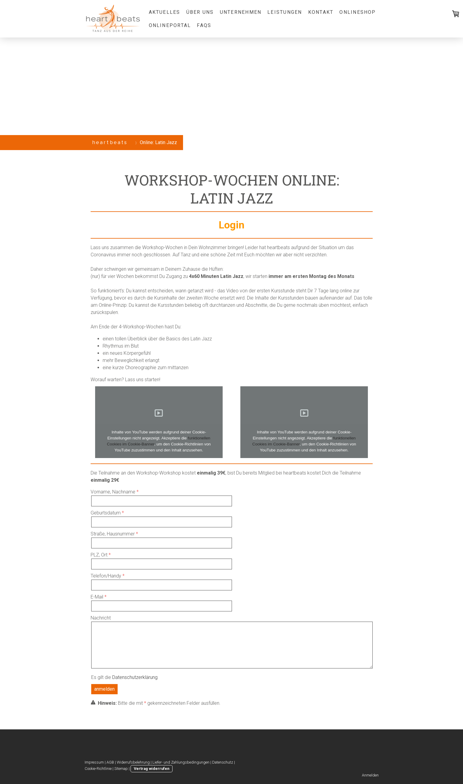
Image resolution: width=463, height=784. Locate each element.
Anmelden (370, 775)
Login (232, 225)
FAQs (204, 25)
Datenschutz (222, 762)
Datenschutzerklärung (135, 677)
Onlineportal (170, 25)
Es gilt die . (125, 677)
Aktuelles (164, 12)
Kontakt (321, 12)
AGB (110, 762)
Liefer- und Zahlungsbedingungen (180, 762)
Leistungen (284, 12)
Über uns (200, 12)
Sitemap (121, 768)
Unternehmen (241, 12)
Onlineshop (357, 12)
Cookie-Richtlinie (98, 768)
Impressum (94, 762)
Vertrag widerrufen (151, 768)
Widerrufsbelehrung (133, 762)
